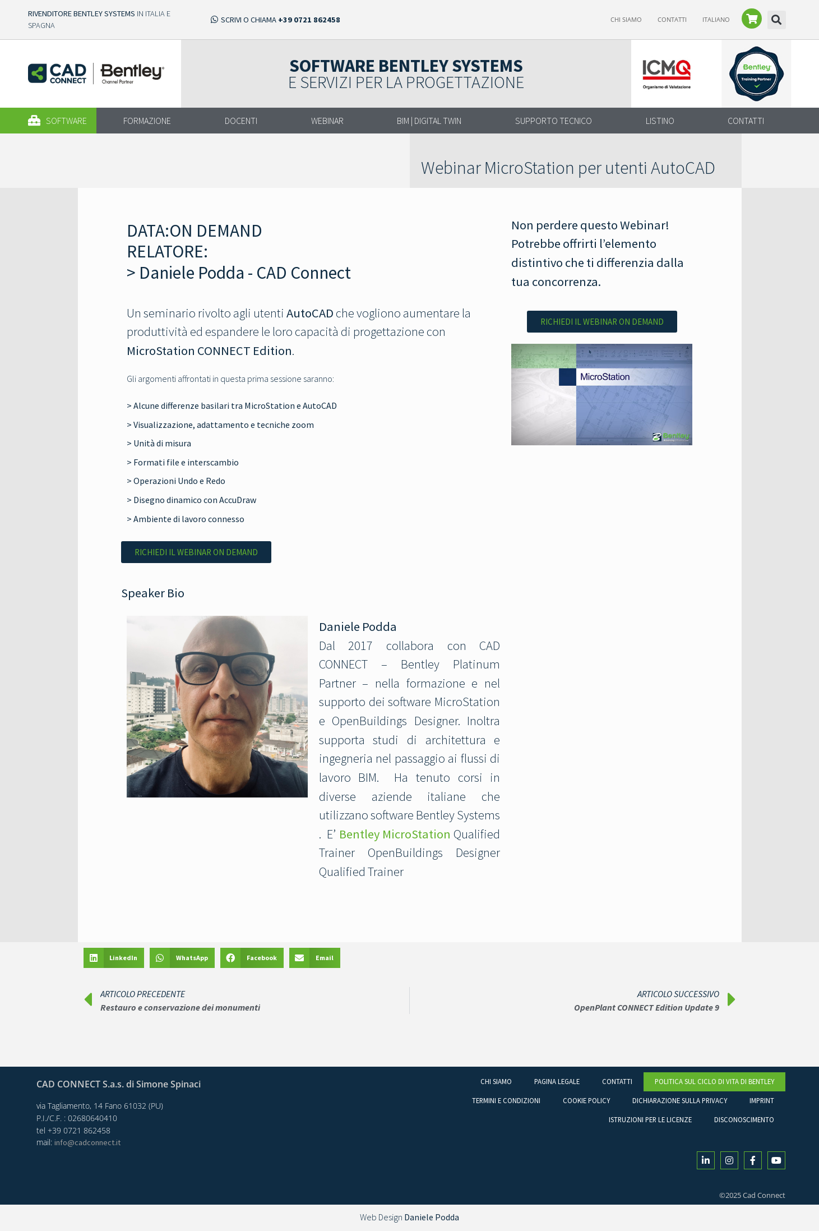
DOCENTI (241, 120)
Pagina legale (557, 1081)
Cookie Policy (586, 1100)
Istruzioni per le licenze (650, 1119)
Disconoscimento (744, 1119)
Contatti (672, 19)
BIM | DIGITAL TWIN (429, 120)
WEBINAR (327, 120)
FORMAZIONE (147, 120)
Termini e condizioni (506, 1100)
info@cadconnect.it (87, 1142)
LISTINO (660, 120)
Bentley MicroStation (395, 834)
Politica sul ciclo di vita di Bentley (714, 1081)
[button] (776, 20)
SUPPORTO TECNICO (553, 120)
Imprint (761, 1100)
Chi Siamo (626, 19)
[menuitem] (716, 20)
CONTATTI (746, 120)
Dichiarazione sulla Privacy (679, 1100)
